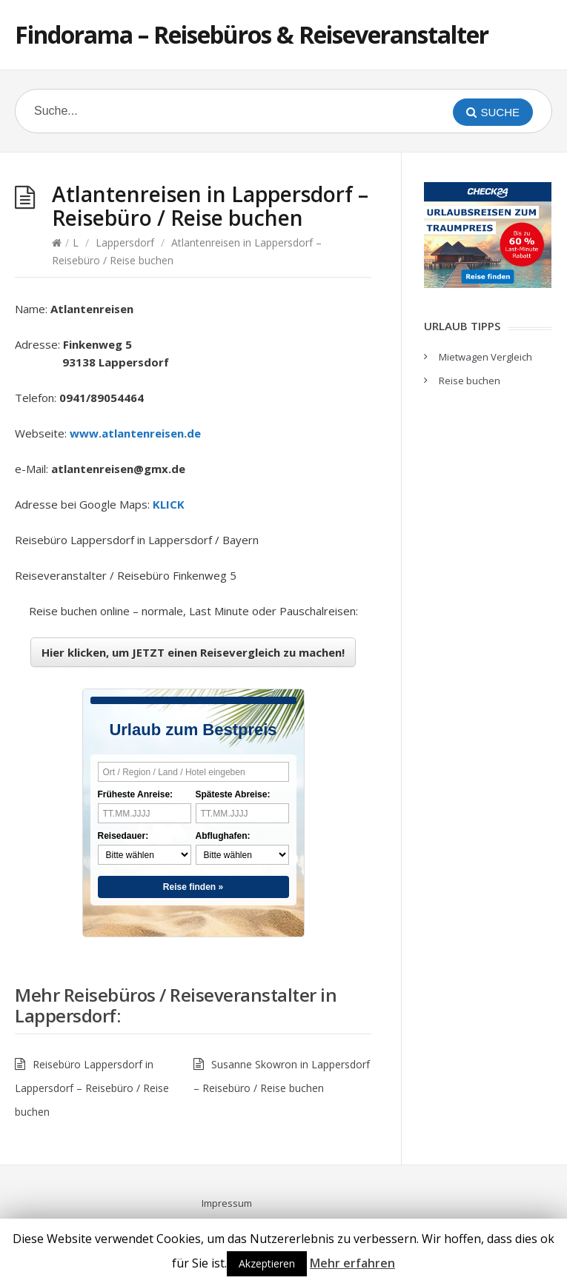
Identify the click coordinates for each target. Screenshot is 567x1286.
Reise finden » (193, 887)
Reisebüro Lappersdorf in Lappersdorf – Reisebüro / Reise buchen (92, 1088)
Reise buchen (469, 380)
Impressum (227, 1203)
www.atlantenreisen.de (135, 433)
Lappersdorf (125, 242)
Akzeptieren (267, 1263)
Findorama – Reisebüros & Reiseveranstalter (251, 34)
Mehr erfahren (352, 1263)
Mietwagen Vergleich (485, 357)
